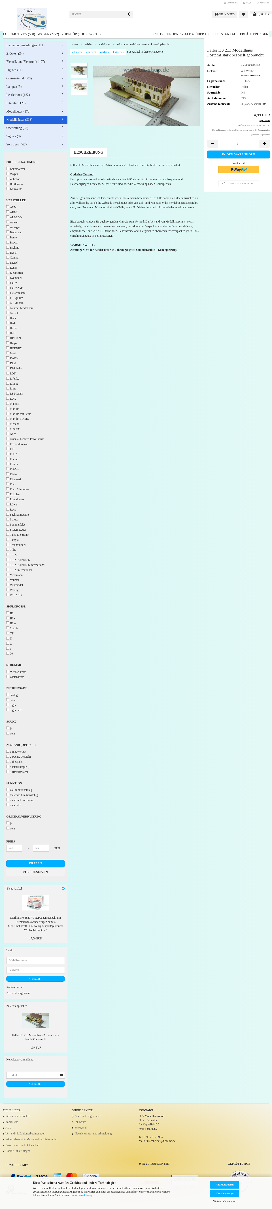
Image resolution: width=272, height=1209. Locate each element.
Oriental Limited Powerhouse (25, 439)
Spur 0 (12, 628)
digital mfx (14, 710)
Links (218, 34)
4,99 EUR (35, 1047)
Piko (10, 449)
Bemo (11, 237)
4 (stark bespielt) (17, 766)
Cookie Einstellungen (17, 1150)
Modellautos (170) (18, 111)
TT (10, 633)
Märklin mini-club (18, 413)
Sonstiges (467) (16, 144)
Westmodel (14, 584)
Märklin (12, 408)
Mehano (12, 423)
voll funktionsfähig (19, 789)
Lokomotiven (16, 168)
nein (10, 733)
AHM (11, 212)
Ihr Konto (80, 1121)
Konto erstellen (15, 987)
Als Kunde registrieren (88, 1116)
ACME (12, 207)
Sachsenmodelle (17, 514)
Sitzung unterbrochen (17, 1116)
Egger (11, 267)
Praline (12, 459)
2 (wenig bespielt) (18, 756)
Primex (12, 464)
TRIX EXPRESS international (25, 564)
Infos (158, 34)
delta (11, 700)
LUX (11, 398)
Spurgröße (16, 606)
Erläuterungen (254, 34)
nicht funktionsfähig (19, 800)
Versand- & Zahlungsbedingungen (25, 1133)
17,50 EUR (35, 938)
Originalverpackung (24, 816)
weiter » (105, 52)
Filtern (35, 863)
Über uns (203, 34)
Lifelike (12, 378)
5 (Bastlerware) (17, 771)
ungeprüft (13, 805)
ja (9, 728)
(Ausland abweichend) (250, 75)
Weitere (96, 34)
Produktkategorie (22, 162)
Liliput (12, 383)
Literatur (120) (16, 103)
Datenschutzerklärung (81, 1195)
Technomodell (16, 544)
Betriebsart (16, 688)
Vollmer (12, 579)
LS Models (14, 393)
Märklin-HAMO (17, 418)
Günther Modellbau (19, 308)
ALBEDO (14, 217)
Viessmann (14, 575)
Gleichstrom (15, 676)
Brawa (12, 242)
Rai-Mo (12, 469)
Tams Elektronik (17, 534)
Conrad (12, 257)
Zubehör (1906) (74, 34)
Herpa (11, 343)
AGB (8, 1127)
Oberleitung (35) (17, 128)
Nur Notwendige (224, 1193)
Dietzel (12, 262)
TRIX (11, 554)
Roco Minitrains (17, 489)
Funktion (14, 783)
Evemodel (14, 277)
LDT (11, 373)
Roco (11, 484)
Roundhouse (15, 499)
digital (11, 705)
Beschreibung (88, 152)
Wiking (12, 590)
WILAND (14, 595)
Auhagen (13, 227)
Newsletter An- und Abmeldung (93, 1133)
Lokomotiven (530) (19, 34)
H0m (11, 623)
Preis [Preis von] (10, 841)
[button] (230, 2)
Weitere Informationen (224, 1201)
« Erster (77, 52)
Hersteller (16, 200)
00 (9, 653)
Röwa (11, 504)
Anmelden (35, 979)
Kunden (171, 34)
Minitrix (13, 428)
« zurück (91, 52)
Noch (11, 433)
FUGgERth (14, 297)
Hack (11, 318)
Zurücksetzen (35, 872)
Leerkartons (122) (18, 95)
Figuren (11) (14, 70)
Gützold (12, 313)
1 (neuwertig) (16, 751)
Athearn (12, 222)
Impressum (11, 1121)
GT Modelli (15, 302)
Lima (11, 388)
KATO (12, 358)
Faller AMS (15, 287)
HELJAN (13, 338)
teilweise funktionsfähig (22, 795)
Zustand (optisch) (21, 744)
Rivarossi (13, 479)
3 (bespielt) (14, 761)
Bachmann (14, 232)
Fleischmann (15, 292)
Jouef (11, 353)
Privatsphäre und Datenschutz (22, 1145)
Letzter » (118, 52)
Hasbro (12, 328)
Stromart (14, 664)
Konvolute (14, 188)
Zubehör (13, 179)
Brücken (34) (15, 53)
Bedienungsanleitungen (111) (25, 45)
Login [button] (247, 2)
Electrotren (14, 272)
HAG (11, 323)
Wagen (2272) (48, 34)
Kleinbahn (14, 368)
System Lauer (16, 529)
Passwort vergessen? (18, 993)
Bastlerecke (15, 184)
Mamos (12, 403)
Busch (11, 252)
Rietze (11, 474)
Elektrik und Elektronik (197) (25, 61)
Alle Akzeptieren (225, 1184)
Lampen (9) (14, 86)
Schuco (12, 519)
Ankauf (231, 34)
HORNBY (14, 348)
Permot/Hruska (16, 444)
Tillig (11, 549)
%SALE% (187, 34)
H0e (10, 618)
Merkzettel (263, 2)
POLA (12, 454)
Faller (11, 282)
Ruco (11, 509)
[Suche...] (129, 14)
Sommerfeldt (15, 524)
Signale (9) (13, 136)
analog (12, 695)
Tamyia (12, 539)
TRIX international (19, 569)
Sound (11, 721)
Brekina (12, 247)
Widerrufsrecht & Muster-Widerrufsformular (31, 1139)
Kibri (11, 363)
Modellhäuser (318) (19, 119)
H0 (10, 613)
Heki (11, 333)
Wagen (12, 173)
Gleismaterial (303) (19, 78)
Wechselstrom (16, 671)
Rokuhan (13, 494)
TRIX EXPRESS (18, 559)
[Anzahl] (238, 144)
